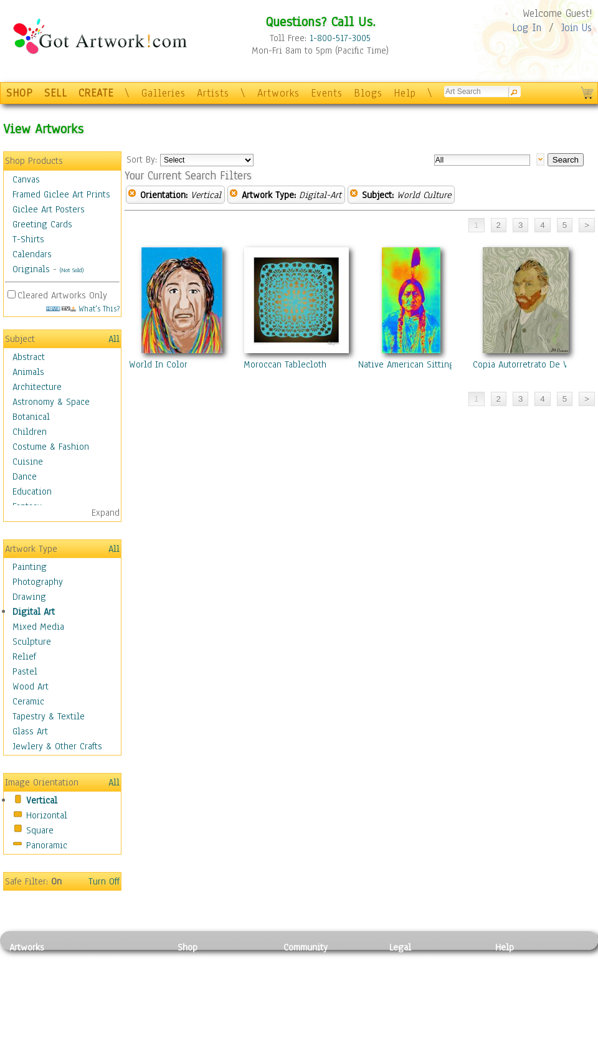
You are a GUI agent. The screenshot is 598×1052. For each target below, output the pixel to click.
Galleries (163, 93)
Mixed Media (38, 626)
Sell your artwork (318, 1017)
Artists (213, 93)
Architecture (37, 387)
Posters (192, 989)
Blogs (368, 93)
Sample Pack (520, 975)
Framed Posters (208, 975)
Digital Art (33, 611)
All (114, 339)
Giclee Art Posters (48, 209)
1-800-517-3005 (340, 38)
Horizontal (46, 815)
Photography (37, 582)
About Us (513, 989)
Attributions (409, 989)
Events (327, 93)
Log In (526, 28)
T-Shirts (28, 239)
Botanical (31, 416)
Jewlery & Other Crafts (57, 746)
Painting (29, 567)
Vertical (41, 800)
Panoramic (46, 845)
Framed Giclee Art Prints (61, 194)
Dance (24, 476)
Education (32, 491)
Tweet (507, 1045)
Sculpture (31, 641)
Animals (28, 372)
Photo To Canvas (210, 961)
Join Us (576, 28)
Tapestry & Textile (48, 716)
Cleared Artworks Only (62, 295)
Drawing (29, 596)
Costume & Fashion (50, 446)
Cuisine (27, 461)
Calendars (32, 254)
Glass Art (30, 731)
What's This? (83, 308)
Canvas (26, 179)
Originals (31, 269)
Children (29, 431)
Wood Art (30, 686)
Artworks (278, 93)
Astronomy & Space (51, 402)
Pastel (24, 671)
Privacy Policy (417, 961)
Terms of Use (415, 975)
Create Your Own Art (218, 1045)
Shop (187, 947)
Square (40, 830)
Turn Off (104, 881)
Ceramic (28, 701)
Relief (24, 656)
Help (405, 93)
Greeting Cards (42, 224)
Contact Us (516, 961)
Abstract (28, 357)
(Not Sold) (71, 270)
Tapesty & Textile (124, 1017)
